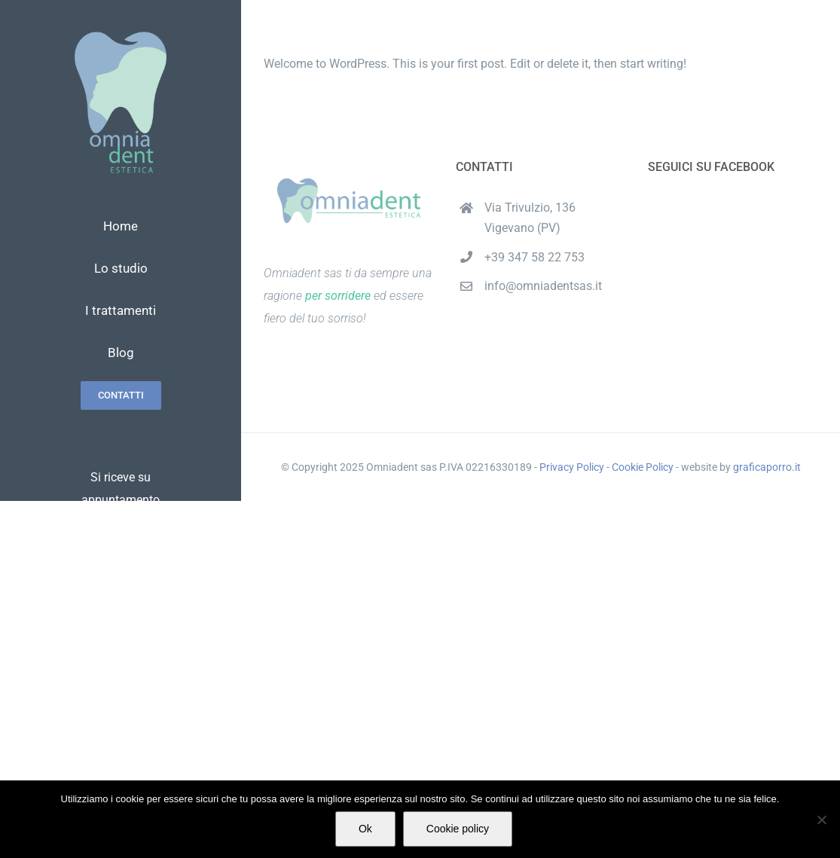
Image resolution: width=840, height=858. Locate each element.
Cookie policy (457, 829)
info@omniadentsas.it (543, 286)
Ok (365, 829)
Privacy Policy (571, 467)
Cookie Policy (643, 467)
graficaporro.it (767, 467)
